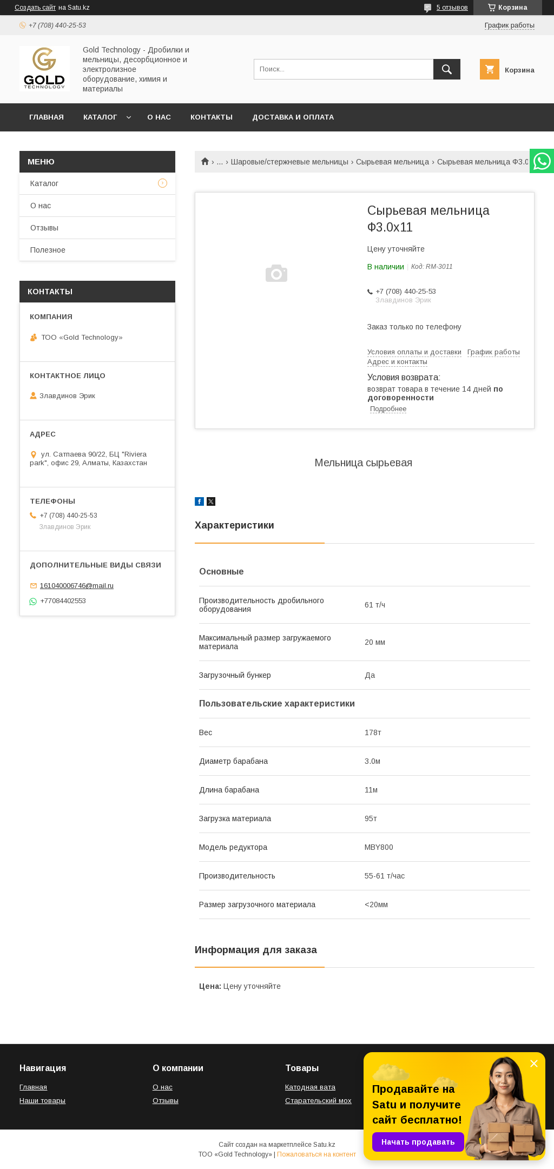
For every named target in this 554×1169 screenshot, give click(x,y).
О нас (159, 117)
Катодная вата (310, 1087)
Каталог (100, 117)
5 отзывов (452, 7)
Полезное (47, 250)
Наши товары (42, 1101)
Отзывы (44, 227)
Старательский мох (318, 1101)
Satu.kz (324, 1144)
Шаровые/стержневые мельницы (289, 161)
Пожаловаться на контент (316, 1154)
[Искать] (446, 69)
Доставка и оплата (293, 117)
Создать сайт (35, 7)
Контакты (211, 117)
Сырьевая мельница (392, 161)
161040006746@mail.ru (77, 586)
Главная (46, 117)
